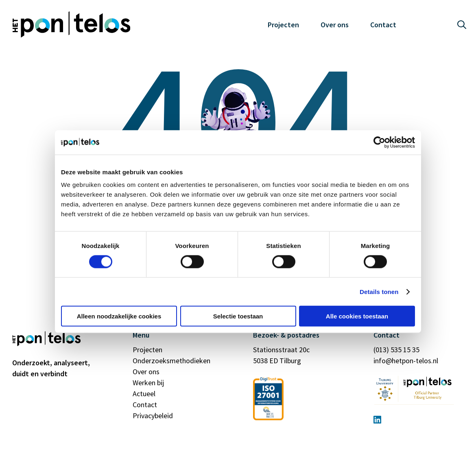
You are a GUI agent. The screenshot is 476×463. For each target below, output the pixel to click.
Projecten (283, 24)
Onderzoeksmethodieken (171, 360)
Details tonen (379, 291)
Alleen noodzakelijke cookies (119, 316)
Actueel (144, 393)
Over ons (335, 24)
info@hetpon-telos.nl (405, 360)
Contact (383, 24)
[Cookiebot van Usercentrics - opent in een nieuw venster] (379, 142)
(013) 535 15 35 (396, 349)
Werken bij (148, 382)
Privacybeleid (153, 415)
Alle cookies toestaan (357, 316)
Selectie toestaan (238, 316)
